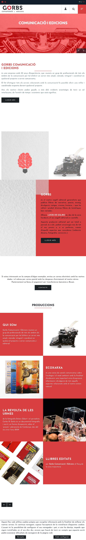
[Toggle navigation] (82, 9)
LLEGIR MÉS (50, 240)
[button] (78, 50)
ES (80, 2)
